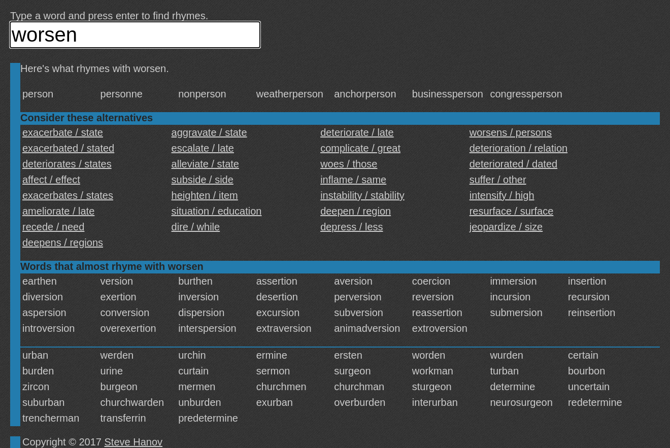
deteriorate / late (357, 132)
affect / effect (51, 179)
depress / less (351, 226)
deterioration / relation (518, 148)
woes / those (348, 163)
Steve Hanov (134, 441)
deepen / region (355, 211)
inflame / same (353, 179)
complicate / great (360, 148)
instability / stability (362, 195)
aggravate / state (209, 132)
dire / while (196, 226)
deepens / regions (62, 242)
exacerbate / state (62, 132)
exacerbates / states (67, 195)
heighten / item (205, 195)
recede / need (53, 226)
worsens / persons (511, 132)
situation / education (217, 211)
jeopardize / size (506, 226)
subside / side (202, 179)
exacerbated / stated (68, 148)
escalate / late (203, 148)
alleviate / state (205, 163)
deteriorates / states (67, 163)
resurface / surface (512, 211)
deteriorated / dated (513, 163)
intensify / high (502, 195)
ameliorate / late (58, 211)
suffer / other (498, 179)
